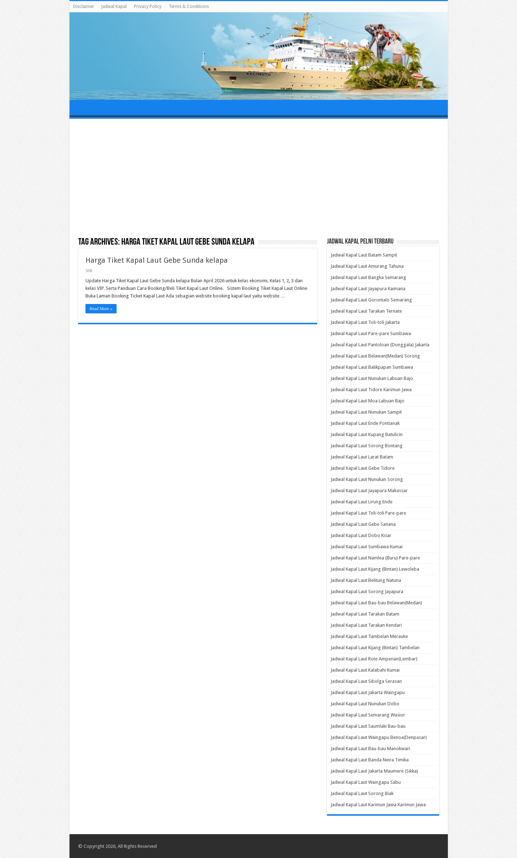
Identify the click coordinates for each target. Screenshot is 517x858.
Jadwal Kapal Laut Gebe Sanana (363, 524)
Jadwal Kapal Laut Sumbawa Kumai (367, 546)
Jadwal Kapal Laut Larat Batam (362, 457)
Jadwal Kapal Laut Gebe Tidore (363, 468)
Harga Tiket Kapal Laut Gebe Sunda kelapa (156, 260)
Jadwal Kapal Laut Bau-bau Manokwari (370, 748)
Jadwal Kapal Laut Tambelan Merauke (369, 636)
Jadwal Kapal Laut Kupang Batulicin (367, 434)
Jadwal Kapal (114, 6)
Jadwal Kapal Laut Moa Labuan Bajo (367, 400)
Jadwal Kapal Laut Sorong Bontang (367, 445)
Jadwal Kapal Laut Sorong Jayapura (367, 591)
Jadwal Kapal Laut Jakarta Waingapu (368, 692)
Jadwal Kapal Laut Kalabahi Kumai (365, 670)
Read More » (101, 308)
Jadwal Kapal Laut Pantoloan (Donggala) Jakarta (380, 344)
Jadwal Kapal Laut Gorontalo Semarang (371, 300)
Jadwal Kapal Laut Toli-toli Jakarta (365, 322)
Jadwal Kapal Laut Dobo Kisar (361, 535)
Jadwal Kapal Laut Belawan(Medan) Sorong (375, 356)
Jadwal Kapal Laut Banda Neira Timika (370, 759)
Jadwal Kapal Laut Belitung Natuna (366, 580)
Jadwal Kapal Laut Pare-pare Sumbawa (371, 333)
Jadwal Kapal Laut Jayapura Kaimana (368, 288)
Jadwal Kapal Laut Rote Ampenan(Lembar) (374, 659)
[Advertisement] (259, 178)
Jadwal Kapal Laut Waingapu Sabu (366, 782)
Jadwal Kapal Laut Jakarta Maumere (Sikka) (374, 771)
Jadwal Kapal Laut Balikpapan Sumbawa (372, 367)
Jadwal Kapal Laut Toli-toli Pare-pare (368, 513)
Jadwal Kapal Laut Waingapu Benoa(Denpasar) (379, 737)
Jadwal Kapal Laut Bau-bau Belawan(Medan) (376, 602)
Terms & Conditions (189, 6)
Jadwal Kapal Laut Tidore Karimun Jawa (371, 389)
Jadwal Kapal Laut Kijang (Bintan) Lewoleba (375, 569)
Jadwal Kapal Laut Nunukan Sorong (367, 479)
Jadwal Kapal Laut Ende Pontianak (365, 423)
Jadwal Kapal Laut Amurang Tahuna (367, 266)
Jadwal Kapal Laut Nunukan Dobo (365, 703)
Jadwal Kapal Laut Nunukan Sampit (366, 412)
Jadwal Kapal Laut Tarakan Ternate (366, 311)
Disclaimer (83, 6)
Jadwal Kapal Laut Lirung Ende (361, 501)
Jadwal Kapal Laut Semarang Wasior (368, 715)
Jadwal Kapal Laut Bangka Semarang (368, 277)
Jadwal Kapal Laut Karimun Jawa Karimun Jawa (378, 804)
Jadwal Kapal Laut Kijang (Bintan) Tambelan (375, 647)
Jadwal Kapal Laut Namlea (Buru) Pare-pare (375, 558)
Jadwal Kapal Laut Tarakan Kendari (366, 625)
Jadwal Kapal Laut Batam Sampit (364, 255)
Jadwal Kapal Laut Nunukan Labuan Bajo (372, 378)
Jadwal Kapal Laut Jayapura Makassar (369, 490)
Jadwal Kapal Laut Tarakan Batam (365, 614)
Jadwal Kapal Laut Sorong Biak (362, 793)
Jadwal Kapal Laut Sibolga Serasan (366, 681)
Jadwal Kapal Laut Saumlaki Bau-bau (368, 726)
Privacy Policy (147, 6)
